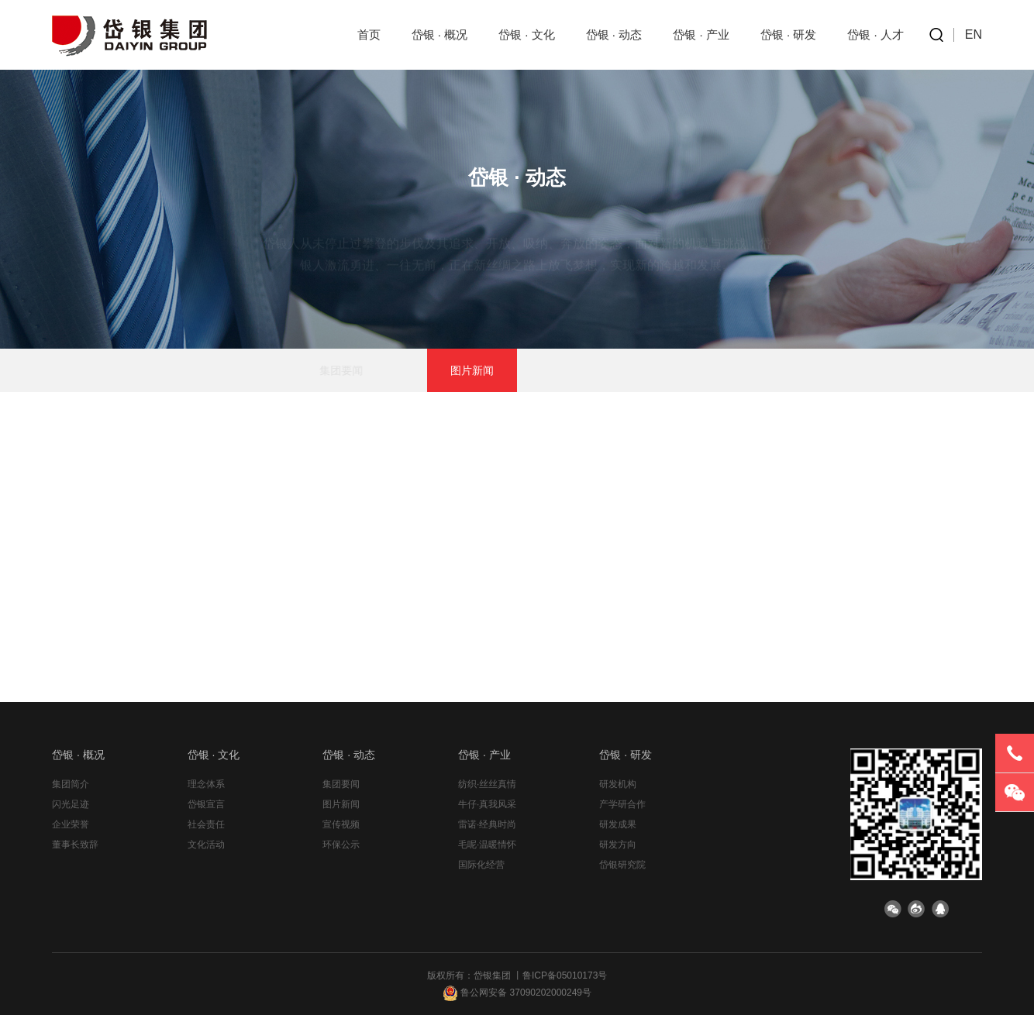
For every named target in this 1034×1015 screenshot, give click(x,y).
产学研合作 (622, 804)
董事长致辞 (75, 844)
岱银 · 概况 (440, 34)
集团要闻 (382, 370)
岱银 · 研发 (788, 34)
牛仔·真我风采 (487, 804)
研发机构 (617, 784)
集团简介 (70, 784)
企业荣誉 (70, 824)
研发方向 (617, 844)
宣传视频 (562, 370)
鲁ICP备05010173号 (564, 975)
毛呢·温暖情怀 (487, 844)
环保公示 (652, 370)
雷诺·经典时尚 (487, 824)
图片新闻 (472, 370)
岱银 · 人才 (875, 34)
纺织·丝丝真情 (487, 784)
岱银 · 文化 (526, 34)
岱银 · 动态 (614, 34)
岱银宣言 (206, 804)
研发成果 (617, 824)
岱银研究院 (622, 864)
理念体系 (206, 784)
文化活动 (206, 844)
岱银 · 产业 (701, 34)
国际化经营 (481, 864)
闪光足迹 (70, 804)
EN (973, 34)
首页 (369, 34)
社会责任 (206, 824)
